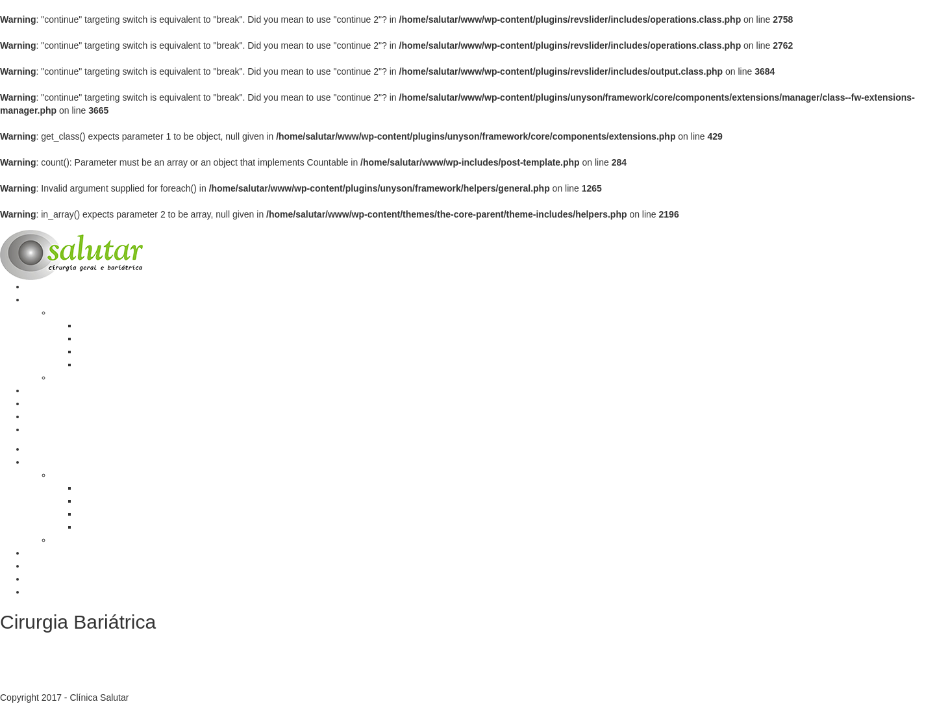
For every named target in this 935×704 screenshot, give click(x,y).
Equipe (40, 403)
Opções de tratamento (123, 338)
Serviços (43, 299)
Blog (35, 390)
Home (38, 286)
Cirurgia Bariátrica (88, 312)
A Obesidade (104, 325)
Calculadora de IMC (66, 416)
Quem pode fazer (113, 364)
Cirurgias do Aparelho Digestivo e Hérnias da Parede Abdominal (181, 377)
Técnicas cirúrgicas (117, 351)
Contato (42, 429)
